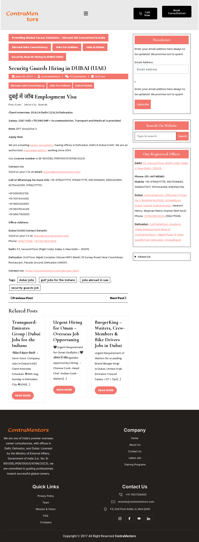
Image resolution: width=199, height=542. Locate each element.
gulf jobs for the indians (58, 280)
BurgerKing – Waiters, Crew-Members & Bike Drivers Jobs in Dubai (110, 333)
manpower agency (35, 150)
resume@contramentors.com (61, 171)
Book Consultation (177, 11)
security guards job (25, 287)
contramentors (50, 76)
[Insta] (120, 519)
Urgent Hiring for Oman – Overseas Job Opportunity (67, 331)
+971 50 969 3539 (45, 241)
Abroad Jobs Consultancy (30, 47)
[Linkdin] (148, 519)
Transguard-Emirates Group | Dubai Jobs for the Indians (26, 333)
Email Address (144, 62)
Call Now (144, 13)
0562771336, (25, 241)
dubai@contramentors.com (51, 235)
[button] (85, 13)
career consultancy (42, 145)
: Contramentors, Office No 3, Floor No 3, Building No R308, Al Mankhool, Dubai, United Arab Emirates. (161, 200)
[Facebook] (129, 519)
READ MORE (24, 395)
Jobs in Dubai (95, 47)
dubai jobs (26, 280)
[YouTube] (139, 519)
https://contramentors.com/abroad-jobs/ (52, 270)
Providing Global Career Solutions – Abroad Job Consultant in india (58, 38)
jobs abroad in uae (95, 280)
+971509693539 (154, 216)
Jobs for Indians (67, 47)
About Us (144, 257)
